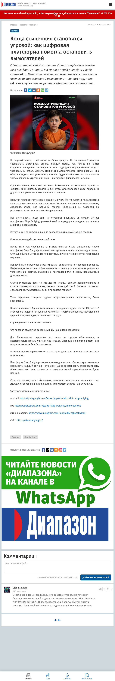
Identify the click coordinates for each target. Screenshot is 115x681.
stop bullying (30, 437)
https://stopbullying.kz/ (30, 420)
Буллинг (16, 437)
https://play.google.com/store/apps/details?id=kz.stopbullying (54, 398)
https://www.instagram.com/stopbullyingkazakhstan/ (57, 413)
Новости (23, 25)
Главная (13, 25)
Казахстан (33, 25)
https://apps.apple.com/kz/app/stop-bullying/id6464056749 (48, 405)
